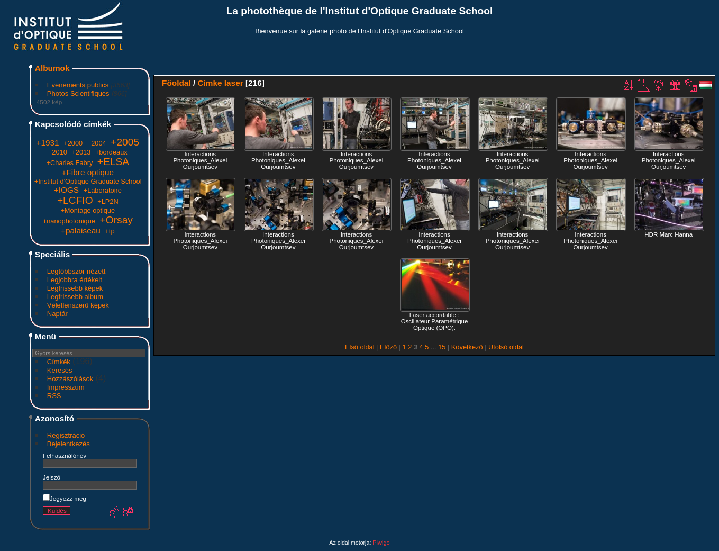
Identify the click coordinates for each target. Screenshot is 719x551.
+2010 (57, 152)
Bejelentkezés (68, 444)
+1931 (47, 142)
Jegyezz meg (64, 498)
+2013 (80, 152)
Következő (467, 347)
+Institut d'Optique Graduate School (88, 181)
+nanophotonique (69, 221)
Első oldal (360, 347)
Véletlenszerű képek (78, 305)
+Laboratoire (103, 190)
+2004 (96, 143)
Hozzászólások (70, 379)
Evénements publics (77, 85)
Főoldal (176, 82)
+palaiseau (81, 230)
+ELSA (113, 161)
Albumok (52, 68)
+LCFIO (75, 200)
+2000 (73, 143)
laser (233, 82)
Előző (388, 347)
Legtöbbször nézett (76, 271)
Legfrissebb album (75, 297)
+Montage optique (87, 210)
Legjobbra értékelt (74, 280)
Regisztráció (66, 435)
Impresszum (66, 387)
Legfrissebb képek (75, 288)
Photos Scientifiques (78, 93)
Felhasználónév (64, 455)
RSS (54, 396)
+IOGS (66, 189)
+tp (109, 231)
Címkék (58, 362)
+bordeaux (111, 152)
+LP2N (107, 201)
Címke (209, 82)
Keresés (59, 370)
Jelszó (51, 477)
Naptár (57, 314)
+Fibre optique (87, 172)
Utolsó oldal (506, 347)
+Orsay (116, 219)
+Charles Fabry (69, 163)
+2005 (125, 142)
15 (441, 347)
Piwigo (380, 542)
